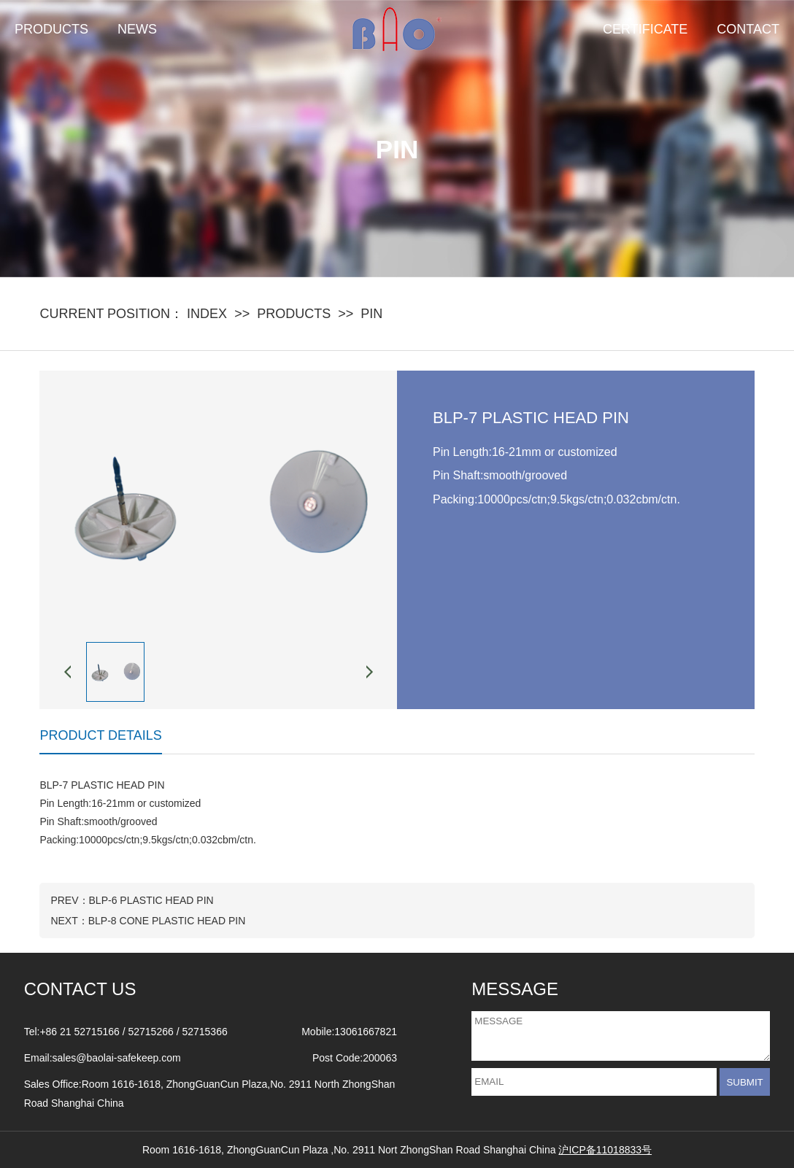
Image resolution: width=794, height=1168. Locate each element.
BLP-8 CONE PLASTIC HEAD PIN (167, 921)
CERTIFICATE (645, 29)
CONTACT (748, 29)
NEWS (137, 29)
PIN (371, 313)
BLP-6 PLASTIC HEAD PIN (151, 900)
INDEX (207, 313)
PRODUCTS (51, 29)
